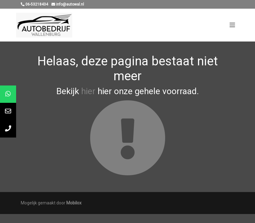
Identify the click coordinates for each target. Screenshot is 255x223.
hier (88, 91)
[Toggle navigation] (232, 25)
